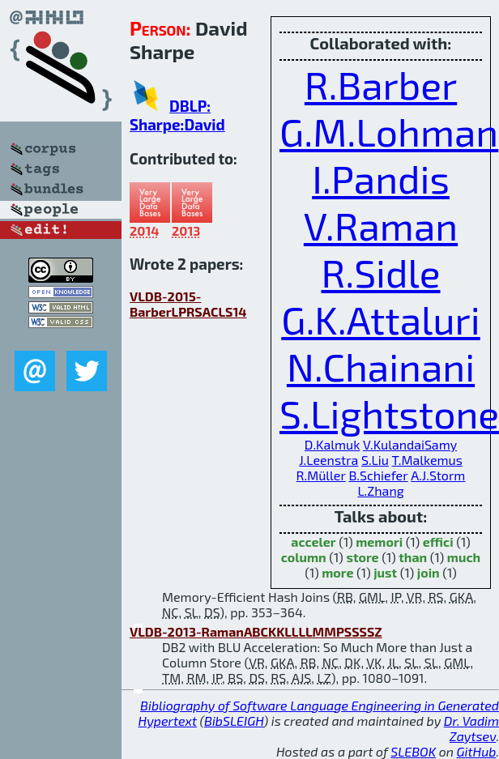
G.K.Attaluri (380, 319)
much (463, 557)
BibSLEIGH (233, 720)
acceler (313, 541)
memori (379, 541)
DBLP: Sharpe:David (177, 115)
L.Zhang (380, 490)
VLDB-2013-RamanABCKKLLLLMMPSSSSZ (256, 631)
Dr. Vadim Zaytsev (471, 728)
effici (438, 541)
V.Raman (381, 225)
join (428, 572)
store (362, 557)
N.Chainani (381, 366)
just (385, 572)
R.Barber (381, 84)
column (303, 557)
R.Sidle (380, 272)
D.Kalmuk (332, 444)
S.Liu (375, 459)
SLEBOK (413, 751)
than (413, 557)
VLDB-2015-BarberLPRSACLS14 (188, 303)
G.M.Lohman (388, 131)
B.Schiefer (377, 475)
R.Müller (321, 475)
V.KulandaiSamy (410, 444)
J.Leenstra (328, 459)
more (337, 572)
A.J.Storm (438, 475)
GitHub (477, 751)
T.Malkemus (426, 459)
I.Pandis (381, 178)
